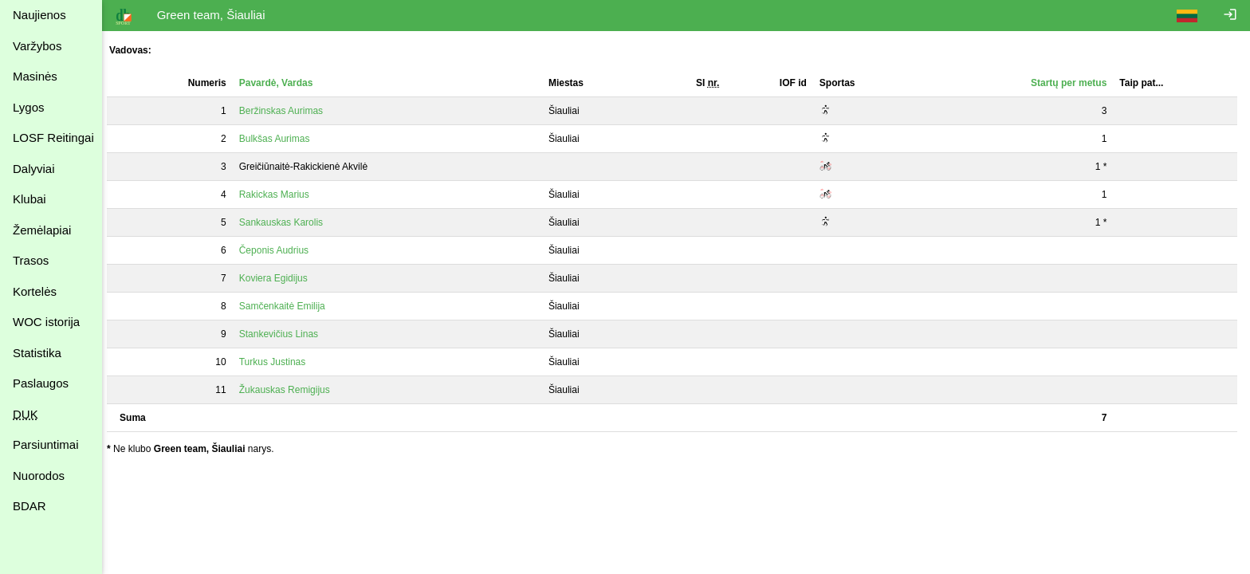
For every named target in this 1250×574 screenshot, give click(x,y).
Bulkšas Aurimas (281, 138)
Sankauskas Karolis (288, 222)
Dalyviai (34, 168)
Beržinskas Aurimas (288, 110)
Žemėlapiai (42, 230)
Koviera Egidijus (280, 278)
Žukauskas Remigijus (291, 389)
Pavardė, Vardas (283, 82)
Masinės (35, 76)
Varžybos (37, 46)
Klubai (29, 199)
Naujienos (39, 15)
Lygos (28, 107)
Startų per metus (1069, 82)
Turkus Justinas (279, 362)
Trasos (31, 260)
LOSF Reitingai (53, 137)
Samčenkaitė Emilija (289, 306)
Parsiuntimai (46, 444)
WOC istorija (46, 321)
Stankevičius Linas (285, 334)
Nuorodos (39, 475)
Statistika (37, 353)
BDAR (29, 506)
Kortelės (35, 291)
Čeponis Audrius (281, 250)
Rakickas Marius (281, 194)
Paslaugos (41, 383)
